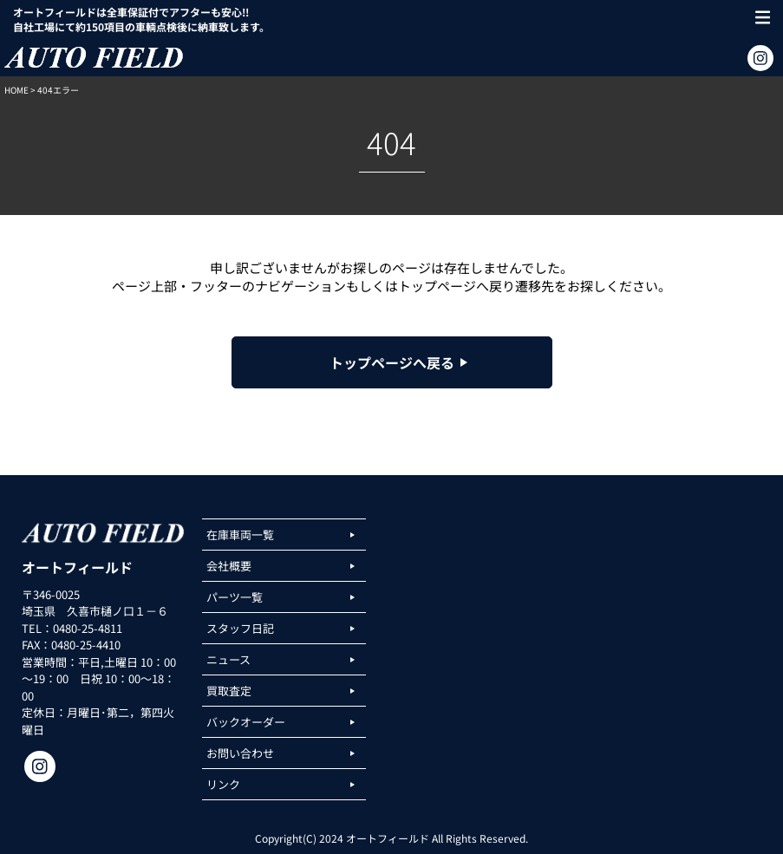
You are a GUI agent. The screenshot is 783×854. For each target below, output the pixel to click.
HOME (16, 89)
